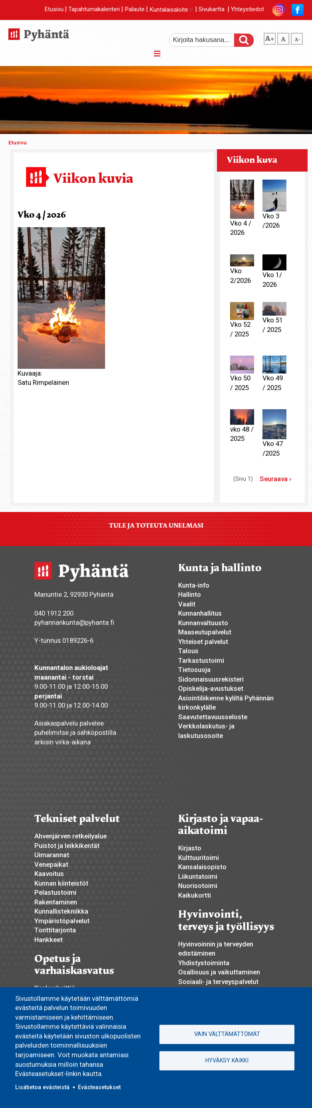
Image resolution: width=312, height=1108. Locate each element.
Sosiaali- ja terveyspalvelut (218, 982)
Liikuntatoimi (197, 876)
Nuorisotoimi (197, 886)
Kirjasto (189, 848)
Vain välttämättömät (227, 1034)
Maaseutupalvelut (204, 632)
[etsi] (207, 40)
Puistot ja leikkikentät (66, 846)
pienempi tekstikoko (297, 37)
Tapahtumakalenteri (94, 9)
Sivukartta (212, 9)
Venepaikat (51, 864)
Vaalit (186, 604)
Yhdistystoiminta (203, 963)
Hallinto (189, 594)
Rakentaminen (55, 902)
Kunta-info (193, 585)
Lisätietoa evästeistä (42, 1087)
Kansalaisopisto (202, 867)
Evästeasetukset (99, 1087)
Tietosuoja (194, 670)
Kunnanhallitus (200, 613)
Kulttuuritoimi (198, 858)
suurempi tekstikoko (270, 37)
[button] (61, 297)
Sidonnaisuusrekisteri (211, 679)
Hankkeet (48, 940)
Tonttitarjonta (55, 930)
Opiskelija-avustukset (210, 688)
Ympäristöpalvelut (61, 921)
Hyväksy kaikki (226, 1060)
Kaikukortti (194, 895)
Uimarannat (51, 855)
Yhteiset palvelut (203, 642)
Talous (188, 651)
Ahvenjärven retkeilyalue (70, 836)
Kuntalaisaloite (171, 9)
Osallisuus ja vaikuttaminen (219, 972)
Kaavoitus (49, 874)
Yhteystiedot (247, 9)
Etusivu (54, 9)
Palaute (135, 9)
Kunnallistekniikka (61, 911)
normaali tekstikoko (283, 37)
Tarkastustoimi (201, 660)
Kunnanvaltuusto (203, 623)
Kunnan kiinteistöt (61, 883)
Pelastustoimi (55, 892)
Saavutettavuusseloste (212, 717)
